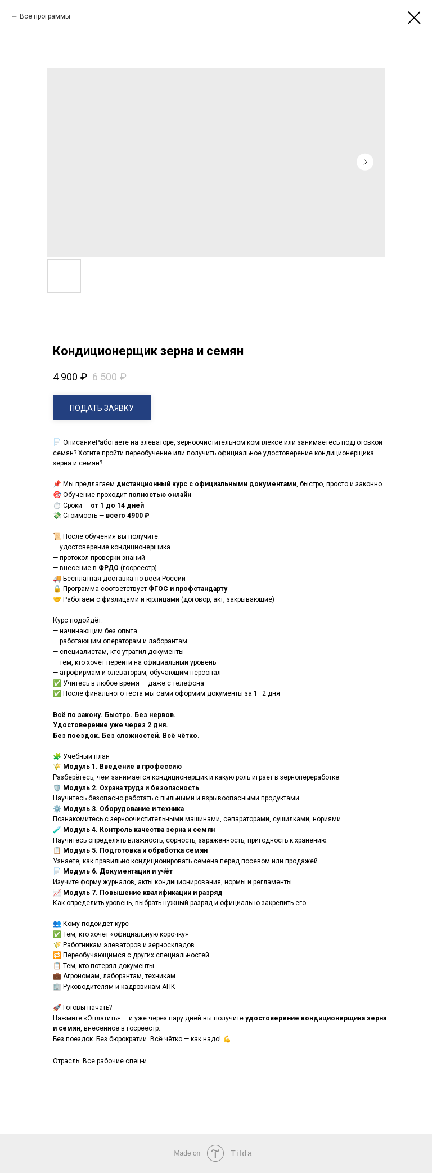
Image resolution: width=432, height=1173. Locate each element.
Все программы (45, 16)
